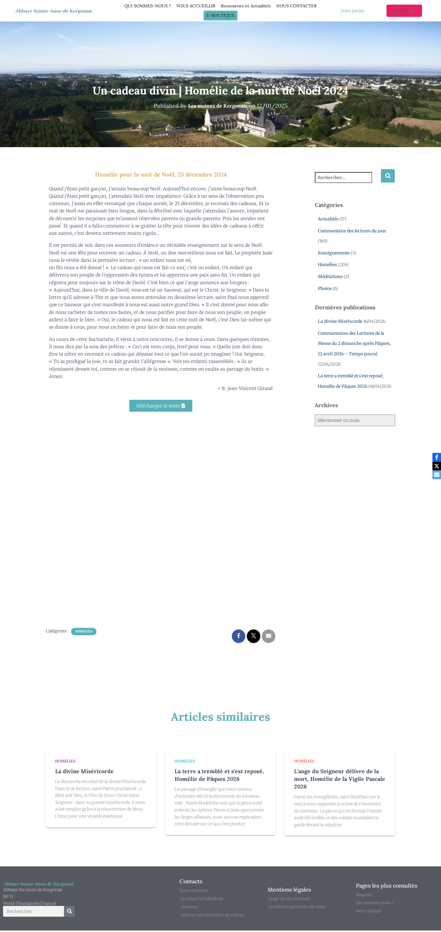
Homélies (83, 631)
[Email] (435, 475)
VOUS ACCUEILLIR (195, 6)
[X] (435, 466)
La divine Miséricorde (340, 321)
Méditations (330, 276)
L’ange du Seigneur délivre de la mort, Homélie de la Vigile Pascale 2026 (339, 779)
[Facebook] (435, 456)
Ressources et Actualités (246, 6)
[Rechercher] (69, 912)
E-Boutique (220, 15)
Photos (325, 288)
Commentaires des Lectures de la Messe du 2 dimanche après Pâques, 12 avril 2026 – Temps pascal (354, 343)
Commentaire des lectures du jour (352, 231)
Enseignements (334, 253)
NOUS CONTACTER (296, 6)
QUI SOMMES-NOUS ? (147, 6)
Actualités (328, 219)
